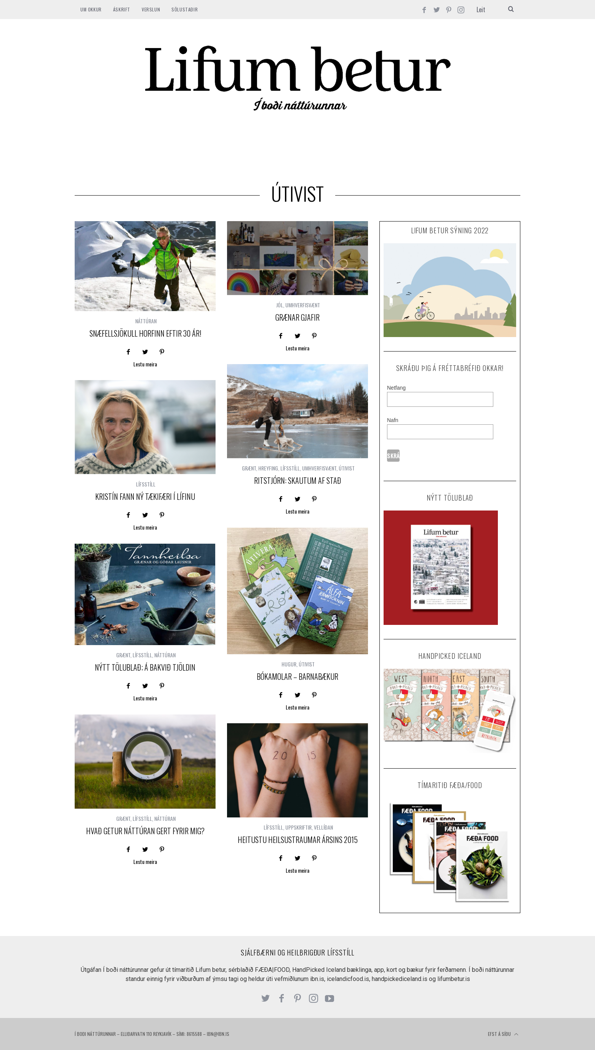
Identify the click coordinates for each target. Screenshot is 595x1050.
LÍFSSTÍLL (290, 468)
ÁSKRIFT (121, 9)
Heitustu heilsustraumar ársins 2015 (298, 839)
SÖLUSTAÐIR (184, 9)
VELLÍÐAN (323, 827)
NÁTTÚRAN (146, 321)
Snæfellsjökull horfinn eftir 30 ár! (145, 333)
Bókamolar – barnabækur (297, 676)
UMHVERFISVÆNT (302, 305)
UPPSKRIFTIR (298, 827)
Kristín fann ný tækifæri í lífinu (145, 496)
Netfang (396, 388)
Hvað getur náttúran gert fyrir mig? (145, 830)
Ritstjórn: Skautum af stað (297, 480)
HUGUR (289, 664)
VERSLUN (151, 9)
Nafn (392, 420)
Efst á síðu (503, 1034)
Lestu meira (145, 364)
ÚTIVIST (347, 468)
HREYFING (268, 468)
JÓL (279, 305)
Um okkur (91, 9)
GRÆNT (249, 468)
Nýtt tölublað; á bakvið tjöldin (145, 667)
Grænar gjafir (297, 317)
